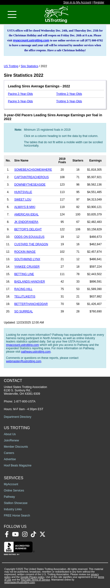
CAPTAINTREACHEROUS (31, 177)
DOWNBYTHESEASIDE (29, 184)
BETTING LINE (24, 274)
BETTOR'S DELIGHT (28, 229)
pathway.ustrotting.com (36, 351)
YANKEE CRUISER (26, 266)
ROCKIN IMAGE (25, 251)
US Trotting (11, 66)
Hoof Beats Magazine (18, 465)
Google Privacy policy (32, 577)
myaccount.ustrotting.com (31, 40)
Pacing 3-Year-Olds (20, 101)
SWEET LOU (22, 199)
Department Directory (17, 417)
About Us (10, 434)
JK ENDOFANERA (26, 222)
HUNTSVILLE (23, 192)
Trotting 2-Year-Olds (69, 94)
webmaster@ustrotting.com (23, 361)
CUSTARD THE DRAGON (31, 244)
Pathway (9, 496)
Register (98, 2)
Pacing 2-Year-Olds (20, 94)
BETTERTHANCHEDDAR (31, 304)
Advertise (10, 459)
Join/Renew (11, 440)
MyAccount (11, 484)
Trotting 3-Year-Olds (69, 101)
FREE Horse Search (17, 515)
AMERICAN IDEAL (26, 214)
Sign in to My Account (77, 2)
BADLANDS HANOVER (29, 281)
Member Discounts (16, 446)
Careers (9, 453)
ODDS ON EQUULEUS (29, 237)
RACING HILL (23, 289)
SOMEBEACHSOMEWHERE (33, 169)
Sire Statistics (29, 66)
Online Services (14, 490)
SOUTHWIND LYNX (27, 259)
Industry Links (13, 509)
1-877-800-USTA (24, 401)
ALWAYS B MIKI (24, 207)
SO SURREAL (23, 311)
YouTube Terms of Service (35, 579)
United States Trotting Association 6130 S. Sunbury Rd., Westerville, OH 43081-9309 (25, 390)
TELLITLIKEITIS (24, 296)
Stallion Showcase (15, 503)
